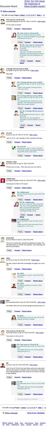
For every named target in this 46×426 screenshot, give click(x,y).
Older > (39, 15)
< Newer (22, 15)
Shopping (35, 424)
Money (8, 424)
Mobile (16, 423)
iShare (22, 424)
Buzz (41, 424)
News (4, 423)
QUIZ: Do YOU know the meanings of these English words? (34, 4)
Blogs (21, 423)
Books (36, 423)
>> (44, 15)
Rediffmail (10, 423)
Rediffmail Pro (15, 424)
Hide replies (41, 21)
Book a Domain (29, 423)
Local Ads (28, 424)
